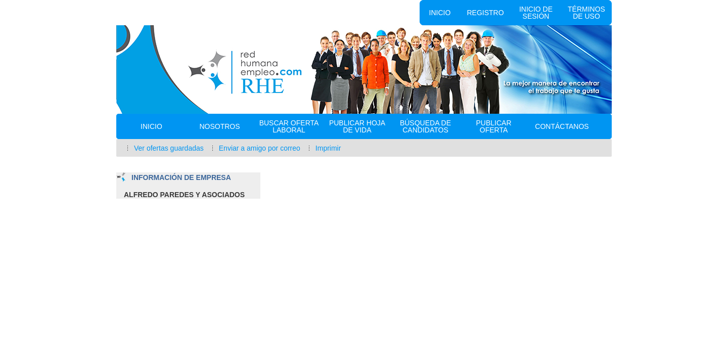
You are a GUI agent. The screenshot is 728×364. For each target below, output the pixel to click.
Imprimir (328, 148)
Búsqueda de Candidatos (425, 126)
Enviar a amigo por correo (259, 148)
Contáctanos (561, 126)
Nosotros (219, 126)
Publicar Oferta (493, 126)
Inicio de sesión (536, 12)
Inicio (440, 13)
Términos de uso (586, 12)
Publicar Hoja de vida (357, 126)
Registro (485, 13)
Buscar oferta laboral (289, 126)
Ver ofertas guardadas (169, 148)
